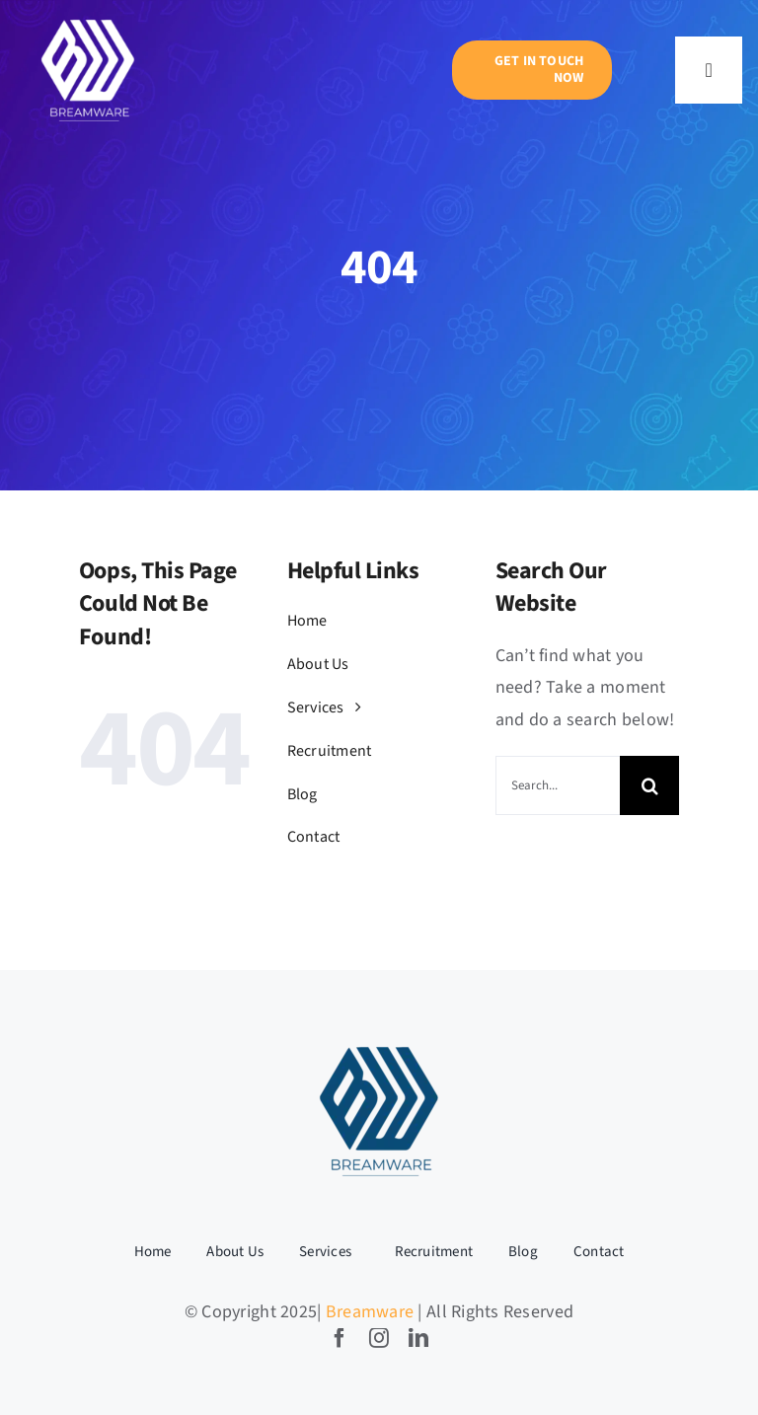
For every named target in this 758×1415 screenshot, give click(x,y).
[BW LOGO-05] (88, 20)
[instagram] (379, 1338)
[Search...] (558, 785)
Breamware (370, 1312)
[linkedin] (418, 1338)
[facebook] (339, 1338)
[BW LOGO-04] (379, 1045)
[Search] (649, 785)
